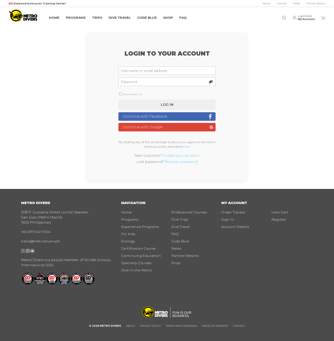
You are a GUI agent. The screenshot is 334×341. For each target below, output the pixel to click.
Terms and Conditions (181, 325)
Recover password (181, 162)
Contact (282, 3)
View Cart (279, 212)
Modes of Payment (215, 325)
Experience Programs (140, 227)
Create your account (181, 156)
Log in (167, 105)
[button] (284, 15)
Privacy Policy (150, 325)
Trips (97, 18)
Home (54, 18)
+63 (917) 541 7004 (36, 232)
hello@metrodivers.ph (41, 241)
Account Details (235, 227)
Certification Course (139, 248)
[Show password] (211, 81)
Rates (296, 3)
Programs (130, 219)
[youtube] (32, 251)
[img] (23, 15)
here (187, 146)
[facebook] (23, 251)
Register (278, 219)
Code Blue (147, 18)
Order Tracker (233, 212)
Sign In (227, 219)
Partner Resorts (315, 3)
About (266, 3)
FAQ (183, 18)
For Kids (128, 234)
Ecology (128, 241)
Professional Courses (190, 212)
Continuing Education (141, 256)
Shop (168, 18)
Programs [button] (76, 18)
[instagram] (28, 251)
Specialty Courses (136, 263)
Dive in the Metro (136, 270)
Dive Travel (120, 18)
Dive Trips (180, 219)
